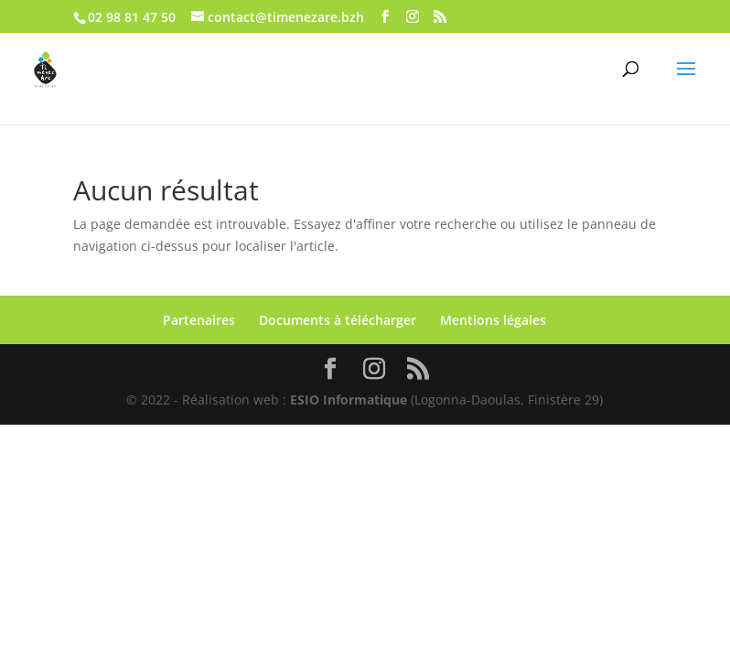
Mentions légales (493, 320)
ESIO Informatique (348, 399)
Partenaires (199, 320)
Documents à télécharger (337, 320)
